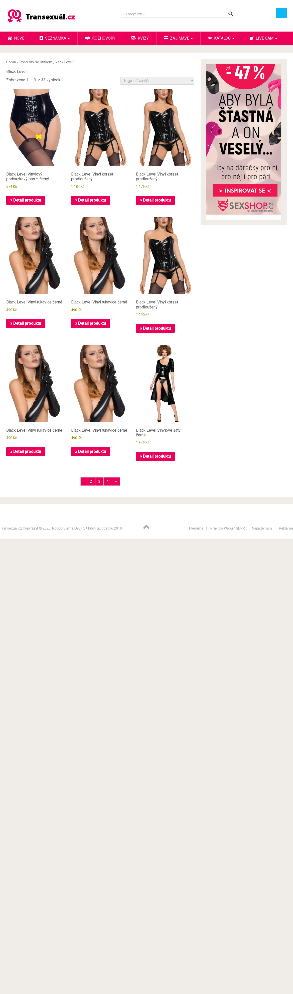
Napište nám (262, 528)
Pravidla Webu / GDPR (227, 528)
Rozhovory (100, 38)
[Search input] (175, 13)
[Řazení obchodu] (157, 81)
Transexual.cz (11, 528)
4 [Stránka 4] (107, 481)
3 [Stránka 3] (99, 481)
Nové (16, 38)
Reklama (286, 528)
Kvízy (140, 38)
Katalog (219, 38)
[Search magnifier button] (230, 13)
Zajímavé (176, 38)
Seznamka (53, 38)
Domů (11, 62)
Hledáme (196, 528)
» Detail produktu (25, 200)
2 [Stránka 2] (91, 481)
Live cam (261, 38)
